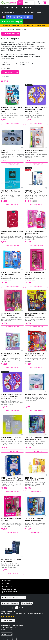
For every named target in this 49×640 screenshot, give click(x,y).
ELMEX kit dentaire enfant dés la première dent (36, 151)
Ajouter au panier (12, 123)
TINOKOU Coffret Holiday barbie (34, 273)
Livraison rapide (9, 589)
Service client (27, 603)
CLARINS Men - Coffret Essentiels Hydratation (33, 192)
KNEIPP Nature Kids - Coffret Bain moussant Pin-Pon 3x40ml (11, 109)
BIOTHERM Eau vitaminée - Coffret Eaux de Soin (35, 479)
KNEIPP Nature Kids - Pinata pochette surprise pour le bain (12, 479)
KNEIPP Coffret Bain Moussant (36, 395)
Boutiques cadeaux (32, 12)
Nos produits (10, 7)
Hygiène (11, 29)
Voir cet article (36, 492)
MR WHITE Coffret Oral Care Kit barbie (11, 520)
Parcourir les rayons (10, 34)
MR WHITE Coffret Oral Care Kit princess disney (11, 314)
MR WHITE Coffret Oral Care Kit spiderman (35, 314)
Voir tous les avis (8, 620)
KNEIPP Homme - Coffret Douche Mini (10, 151)
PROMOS (26, 7)
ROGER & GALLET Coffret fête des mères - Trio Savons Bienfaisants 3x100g (36, 109)
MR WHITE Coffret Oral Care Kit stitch (11, 355)
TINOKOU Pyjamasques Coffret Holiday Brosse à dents (36, 438)
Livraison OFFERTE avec (24, 25)
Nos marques (10, 12)
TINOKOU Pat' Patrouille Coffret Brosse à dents (34, 520)
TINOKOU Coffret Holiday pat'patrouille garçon (10, 273)
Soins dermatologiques (19, 17)
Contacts (6, 581)
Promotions (5, 77)
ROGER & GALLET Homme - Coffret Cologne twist (11, 438)
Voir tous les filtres (10, 72)
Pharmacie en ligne (12, 21)
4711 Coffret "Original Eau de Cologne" (11, 192)
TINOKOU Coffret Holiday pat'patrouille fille (34, 233)
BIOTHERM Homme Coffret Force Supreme (11, 560)
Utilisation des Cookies (10, 603)
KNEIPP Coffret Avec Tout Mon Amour (12, 233)
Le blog (5, 583)
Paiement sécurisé (9, 592)
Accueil (3, 29)
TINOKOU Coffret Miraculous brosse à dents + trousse (35, 355)
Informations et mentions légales (13, 598)
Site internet (7, 634)
